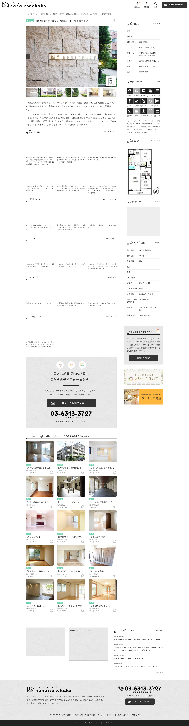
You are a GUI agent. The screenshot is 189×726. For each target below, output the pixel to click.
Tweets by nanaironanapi (80, 630)
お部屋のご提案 (143, 358)
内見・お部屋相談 (176, 5)
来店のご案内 (78, 715)
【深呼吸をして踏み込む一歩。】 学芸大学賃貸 (46, 571)
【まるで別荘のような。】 (100, 606)
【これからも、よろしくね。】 (70, 571)
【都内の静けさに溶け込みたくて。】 (42, 502)
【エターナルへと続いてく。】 (70, 502)
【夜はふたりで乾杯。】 (99, 537)
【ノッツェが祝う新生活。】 (69, 468)
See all (158, 672)
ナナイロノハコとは (53, 715)
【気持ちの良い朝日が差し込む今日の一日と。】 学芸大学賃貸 (53, 468)
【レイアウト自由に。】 (36, 606)
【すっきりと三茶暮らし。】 (101, 502)
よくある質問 (66, 715)
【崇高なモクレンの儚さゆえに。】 (72, 537)
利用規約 (118, 715)
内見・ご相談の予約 (73, 403)
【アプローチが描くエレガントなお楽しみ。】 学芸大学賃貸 (83, 606)
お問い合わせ (136, 715)
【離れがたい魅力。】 (98, 571)
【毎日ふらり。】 (33, 537)
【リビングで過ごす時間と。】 (102, 468)
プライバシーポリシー (105, 715)
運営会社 (126, 715)
